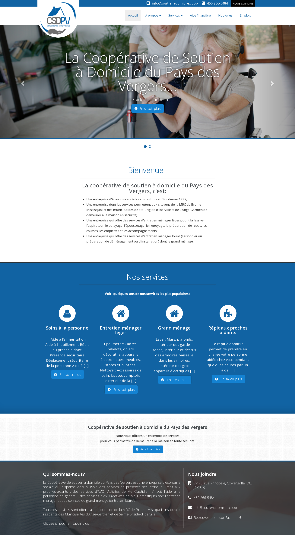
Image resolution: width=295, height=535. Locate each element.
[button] (22, 82)
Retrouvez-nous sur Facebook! (217, 517)
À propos (153, 15)
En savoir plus (148, 108)
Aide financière (200, 15)
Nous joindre (243, 3)
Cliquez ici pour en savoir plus (66, 523)
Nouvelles (225, 15)
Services (175, 15)
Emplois (245, 15)
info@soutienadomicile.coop (175, 3)
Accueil (133, 15)
